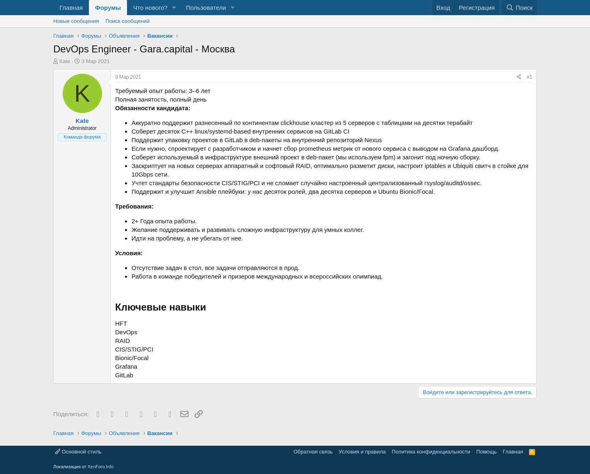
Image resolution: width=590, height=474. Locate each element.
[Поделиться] (519, 77)
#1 (529, 77)
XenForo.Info (101, 466)
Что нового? (150, 7)
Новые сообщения (76, 21)
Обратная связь (313, 452)
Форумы (108, 7)
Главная (71, 7)
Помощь (486, 452)
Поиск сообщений (128, 21)
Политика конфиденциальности (431, 452)
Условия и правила (362, 452)
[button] (174, 7)
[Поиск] (519, 7)
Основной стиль (78, 452)
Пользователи (206, 7)
